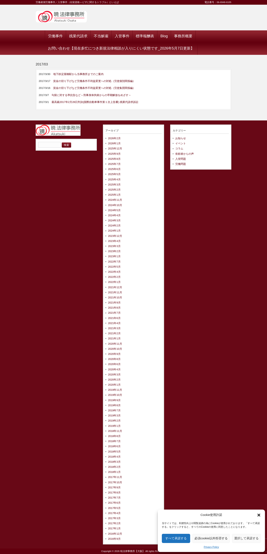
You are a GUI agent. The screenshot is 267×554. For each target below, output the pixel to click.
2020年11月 (115, 343)
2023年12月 (115, 235)
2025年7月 (114, 164)
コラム (179, 148)
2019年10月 (115, 394)
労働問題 (180, 164)
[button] (259, 515)
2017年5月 (114, 508)
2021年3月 (114, 328)
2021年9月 (114, 302)
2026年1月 (114, 143)
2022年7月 (114, 261)
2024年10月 (115, 205)
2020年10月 (115, 348)
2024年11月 (115, 199)
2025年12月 (115, 148)
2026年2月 (114, 138)
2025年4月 (114, 179)
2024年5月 (114, 210)
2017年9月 (114, 487)
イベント (180, 143)
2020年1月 (114, 384)
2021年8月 (114, 307)
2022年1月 (114, 282)
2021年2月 (114, 333)
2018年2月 (114, 466)
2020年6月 (114, 364)
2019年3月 (114, 415)
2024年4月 (114, 215)
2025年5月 (114, 174)
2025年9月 (114, 153)
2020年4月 (114, 369)
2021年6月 (114, 318)
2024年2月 (114, 225)
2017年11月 (115, 477)
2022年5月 (114, 266)
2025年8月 (114, 158)
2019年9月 (114, 400)
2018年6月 (114, 446)
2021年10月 (115, 297)
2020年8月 (114, 359)
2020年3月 (114, 374)
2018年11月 (115, 431)
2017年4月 (114, 513)
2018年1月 (114, 471)
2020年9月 (114, 353)
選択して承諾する (246, 538)
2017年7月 (114, 497)
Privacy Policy (211, 547)
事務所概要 (183, 36)
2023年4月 (114, 241)
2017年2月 (114, 523)
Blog (164, 36)
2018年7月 (114, 441)
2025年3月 (114, 184)
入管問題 (180, 158)
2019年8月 (114, 405)
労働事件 (55, 36)
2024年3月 (114, 220)
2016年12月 (115, 533)
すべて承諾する (176, 538)
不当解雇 (101, 36)
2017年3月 (114, 518)
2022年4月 (114, 271)
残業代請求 (78, 36)
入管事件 (122, 36)
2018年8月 (114, 436)
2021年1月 (114, 338)
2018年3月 (114, 461)
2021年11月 (115, 292)
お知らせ (180, 138)
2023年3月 (114, 246)
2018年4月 (114, 456)
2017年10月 (115, 482)
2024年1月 (114, 230)
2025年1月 (114, 194)
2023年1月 (114, 256)
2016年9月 (114, 538)
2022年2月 (114, 276)
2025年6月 (114, 169)
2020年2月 (114, 379)
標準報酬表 (145, 36)
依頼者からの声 (184, 153)
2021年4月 (114, 323)
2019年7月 (114, 410)
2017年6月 (114, 502)
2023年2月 (114, 251)
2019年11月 (115, 389)
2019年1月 (114, 425)
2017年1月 (114, 528)
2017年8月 (114, 492)
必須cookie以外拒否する (211, 538)
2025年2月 (114, 189)
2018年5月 (114, 451)
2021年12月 (115, 287)
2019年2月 (114, 420)
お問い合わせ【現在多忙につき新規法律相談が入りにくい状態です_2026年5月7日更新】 (121, 48)
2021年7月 (114, 312)
